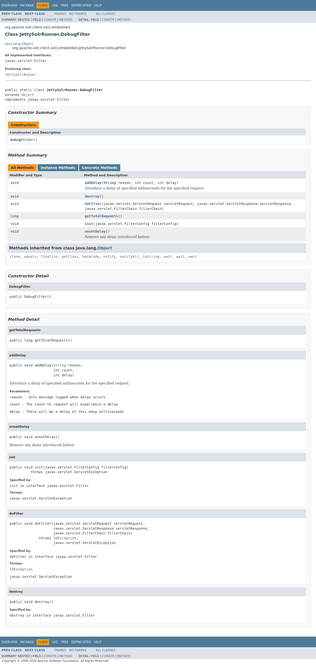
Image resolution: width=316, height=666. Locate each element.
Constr (50, 19)
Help (98, 5)
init (89, 224)
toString (151, 257)
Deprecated (81, 5)
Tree (64, 5)
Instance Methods (57, 168)
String (109, 183)
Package (27, 5)
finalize (49, 257)
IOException (64, 538)
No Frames (78, 14)
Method (65, 19)
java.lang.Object (19, 44)
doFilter (93, 204)
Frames (60, 14)
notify (109, 257)
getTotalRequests (101, 216)
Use (55, 5)
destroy (92, 196)
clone (15, 257)
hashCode (90, 257)
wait (168, 257)
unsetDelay (95, 231)
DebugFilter (21, 140)
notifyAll (129, 257)
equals (30, 257)
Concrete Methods (100, 168)
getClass (70, 257)
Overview (9, 5)
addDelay (93, 183)
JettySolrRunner (20, 75)
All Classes (105, 14)
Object (27, 95)
